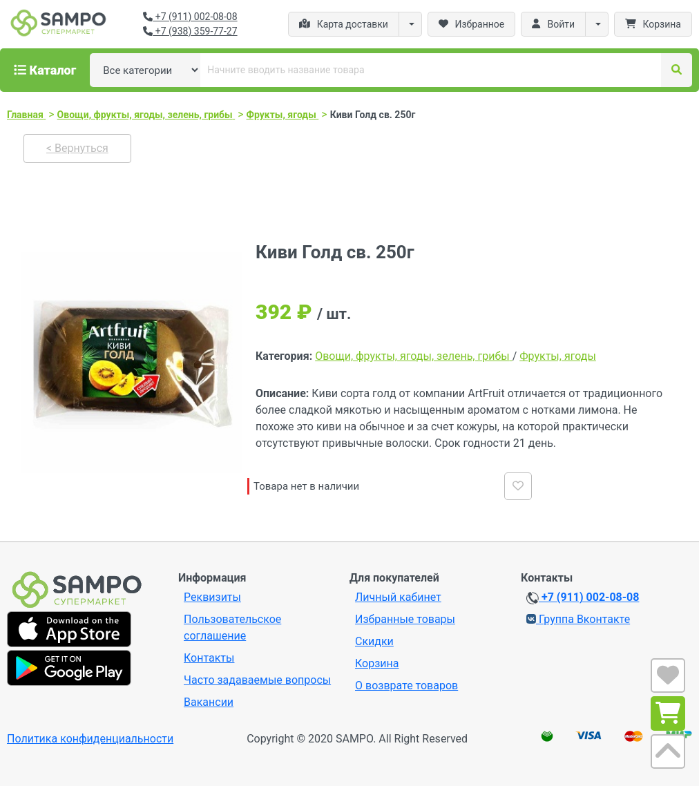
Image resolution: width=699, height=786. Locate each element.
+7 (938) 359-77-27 (190, 31)
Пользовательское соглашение (232, 627)
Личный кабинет (398, 597)
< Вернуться (77, 148)
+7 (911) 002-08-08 (190, 16)
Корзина (377, 663)
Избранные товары (405, 619)
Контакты (209, 657)
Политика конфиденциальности (90, 738)
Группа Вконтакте (578, 619)
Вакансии (208, 702)
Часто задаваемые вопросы (257, 680)
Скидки (374, 641)
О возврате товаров (406, 685)
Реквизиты (212, 597)
